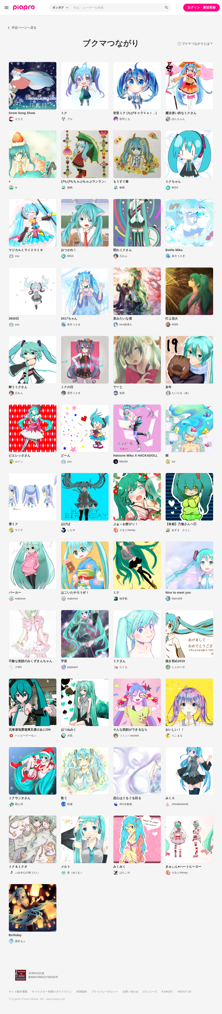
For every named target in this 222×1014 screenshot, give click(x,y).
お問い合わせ (130, 991)
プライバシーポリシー (104, 991)
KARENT (167, 991)
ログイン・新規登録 (201, 7)
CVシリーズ (150, 991)
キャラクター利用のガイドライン (52, 991)
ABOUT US (184, 991)
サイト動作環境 (18, 991)
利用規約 (81, 991)
